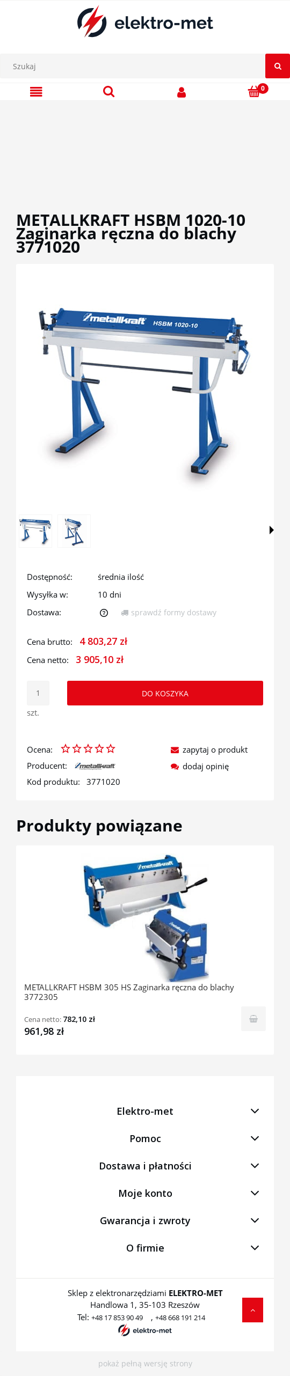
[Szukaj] (277, 66)
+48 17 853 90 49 (117, 1317)
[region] (145, 143)
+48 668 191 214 (180, 1317)
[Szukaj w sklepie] (148, 66)
